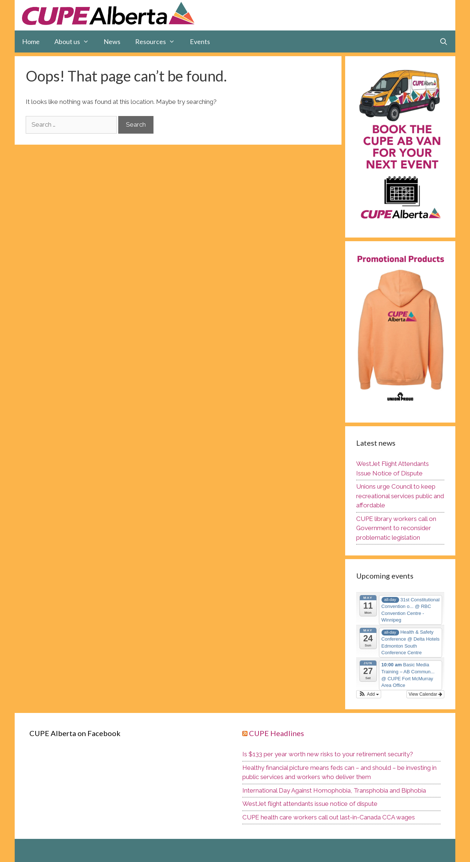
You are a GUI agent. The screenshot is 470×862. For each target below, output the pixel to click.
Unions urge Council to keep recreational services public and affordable (400, 496)
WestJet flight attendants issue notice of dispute (309, 803)
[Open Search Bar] (443, 41)
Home (31, 41)
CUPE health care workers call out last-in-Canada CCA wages (328, 817)
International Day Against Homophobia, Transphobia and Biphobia (334, 790)
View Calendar (425, 694)
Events (200, 41)
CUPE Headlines (276, 733)
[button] (369, 694)
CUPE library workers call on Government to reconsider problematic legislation (396, 528)
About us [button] (75, 41)
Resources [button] (158, 41)
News (112, 41)
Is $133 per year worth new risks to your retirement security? (327, 754)
